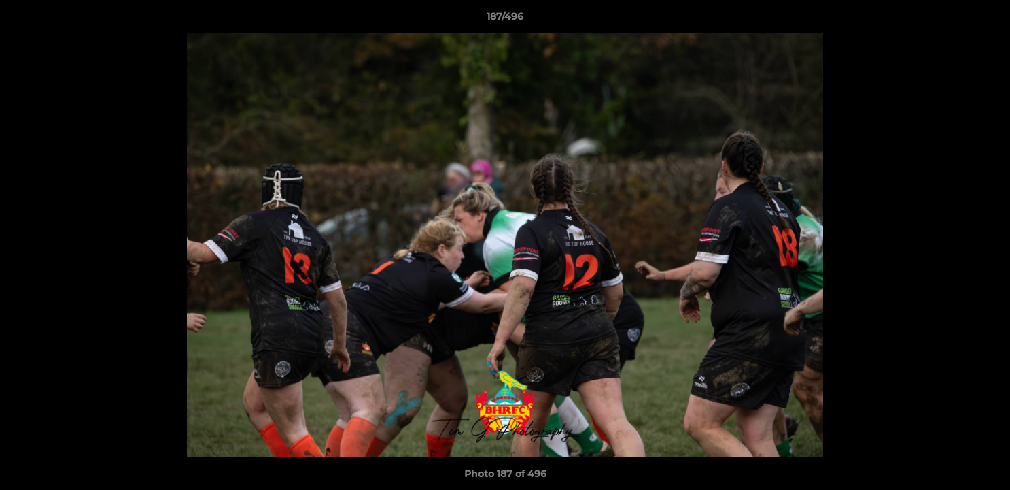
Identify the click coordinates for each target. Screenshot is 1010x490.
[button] (985, 20)
